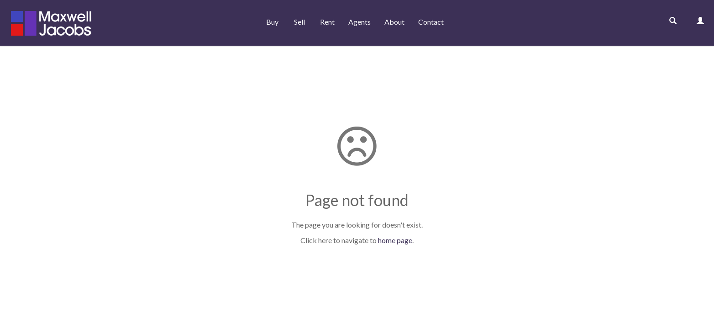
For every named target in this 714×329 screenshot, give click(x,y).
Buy (272, 21)
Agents (359, 21)
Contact (431, 21)
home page (395, 240)
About (394, 21)
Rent (327, 21)
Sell (299, 21)
